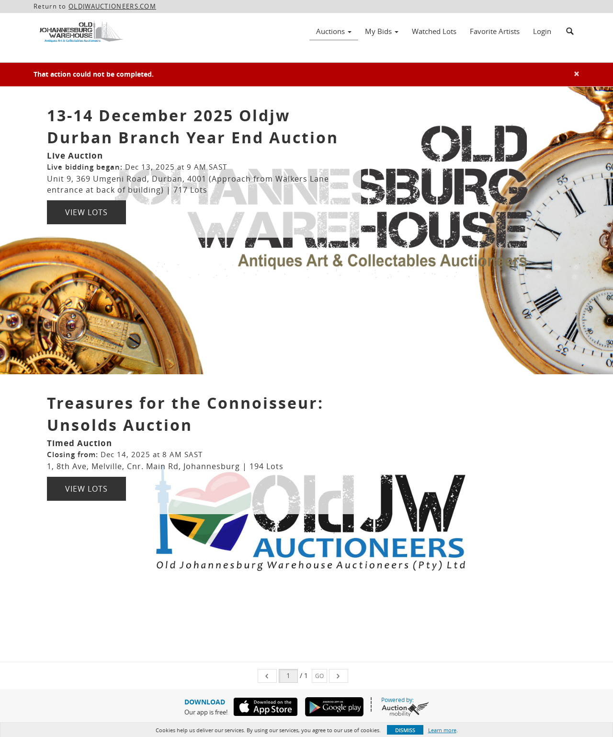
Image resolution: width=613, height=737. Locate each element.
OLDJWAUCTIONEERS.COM (112, 6)
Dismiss (405, 730)
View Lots (86, 212)
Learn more (442, 730)
